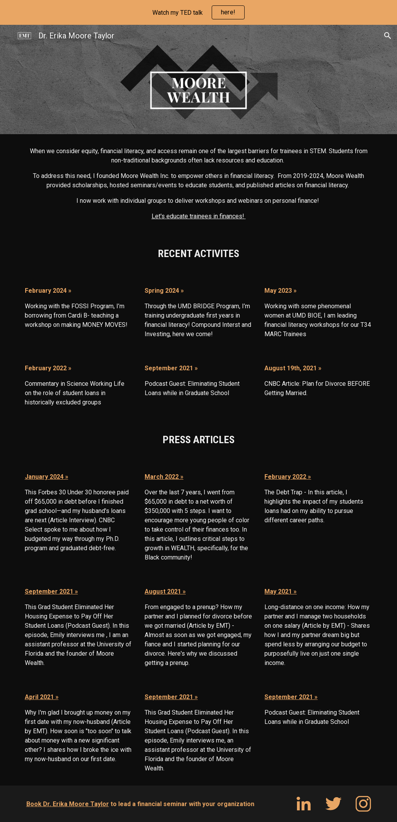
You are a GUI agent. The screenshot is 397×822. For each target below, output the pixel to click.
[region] (198, 12)
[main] (198, 183)
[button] (387, 35)
